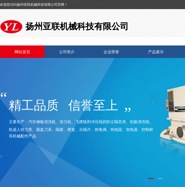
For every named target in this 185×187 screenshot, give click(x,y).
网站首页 (22, 52)
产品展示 (156, 52)
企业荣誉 (111, 52)
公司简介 (67, 52)
